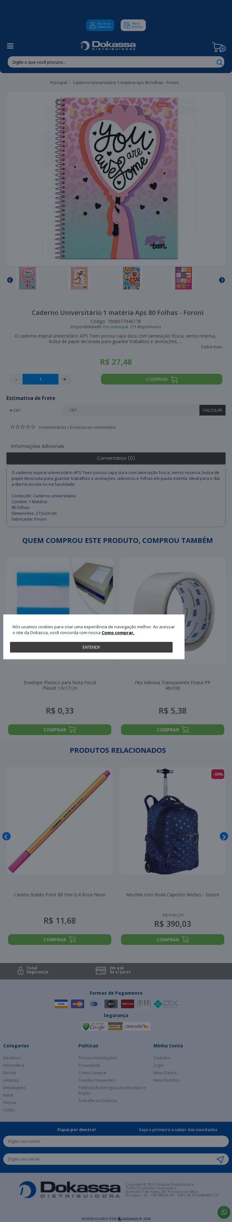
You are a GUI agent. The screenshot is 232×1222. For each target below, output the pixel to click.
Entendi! (91, 647)
